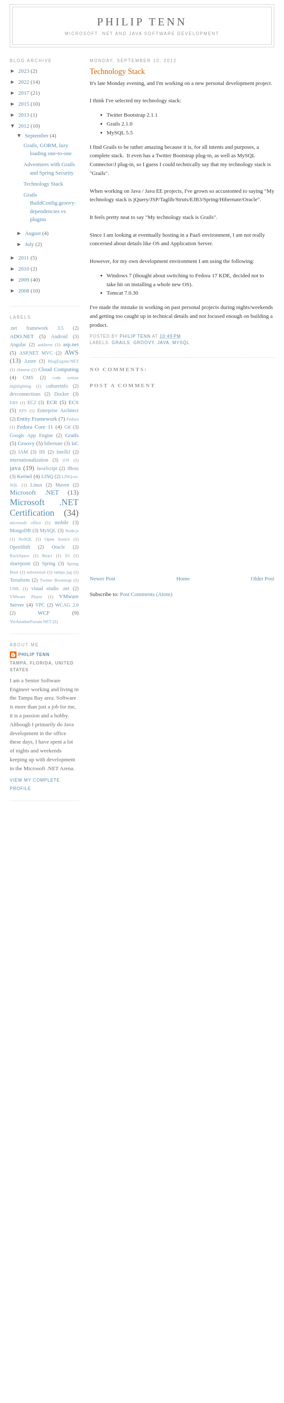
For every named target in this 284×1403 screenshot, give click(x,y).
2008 (24, 290)
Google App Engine (31, 435)
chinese (23, 369)
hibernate (54, 443)
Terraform (20, 580)
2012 (24, 126)
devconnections (25, 394)
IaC (75, 443)
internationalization (29, 460)
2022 (24, 82)
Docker (61, 394)
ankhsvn (45, 344)
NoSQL (25, 539)
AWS (71, 352)
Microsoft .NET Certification (44, 507)
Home (183, 578)
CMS (28, 377)
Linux (36, 485)
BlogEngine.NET (63, 361)
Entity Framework (37, 419)
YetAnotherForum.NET (31, 621)
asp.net (70, 344)
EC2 (31, 402)
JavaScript (46, 468)
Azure (30, 361)
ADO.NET (22, 336)
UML (14, 588)
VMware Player (26, 596)
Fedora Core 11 (35, 427)
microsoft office (25, 522)
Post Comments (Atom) (146, 594)
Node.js (72, 530)
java (163, 342)
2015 (24, 104)
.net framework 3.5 (37, 328)
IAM (23, 452)
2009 (24, 279)
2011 (24, 257)
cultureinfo (57, 386)
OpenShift (20, 547)
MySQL (181, 342)
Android (59, 336)
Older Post (262, 578)
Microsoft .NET (34, 492)
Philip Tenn (142, 22)
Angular (18, 344)
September (37, 135)
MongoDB (20, 530)
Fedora (73, 419)
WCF (44, 613)
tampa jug (63, 572)
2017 (24, 93)
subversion (36, 572)
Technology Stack (43, 184)
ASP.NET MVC (36, 353)
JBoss (72, 468)
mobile (61, 522)
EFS (23, 410)
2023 (24, 71)
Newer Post (102, 578)
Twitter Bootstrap (56, 580)
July (30, 244)
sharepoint (20, 563)
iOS (66, 460)
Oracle (58, 547)
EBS (14, 402)
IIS (42, 452)
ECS (74, 402)
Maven (62, 485)
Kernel (24, 476)
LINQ (47, 476)
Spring (48, 563)
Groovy (143, 342)
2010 (24, 268)
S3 (67, 555)
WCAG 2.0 (67, 605)
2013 (24, 115)
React (47, 555)
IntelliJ (63, 452)
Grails (121, 342)
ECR (52, 402)
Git (67, 427)
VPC (40, 605)
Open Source (57, 539)
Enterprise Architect (58, 410)
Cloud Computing (59, 369)
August (33, 233)
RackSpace (19, 555)
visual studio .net (50, 588)
